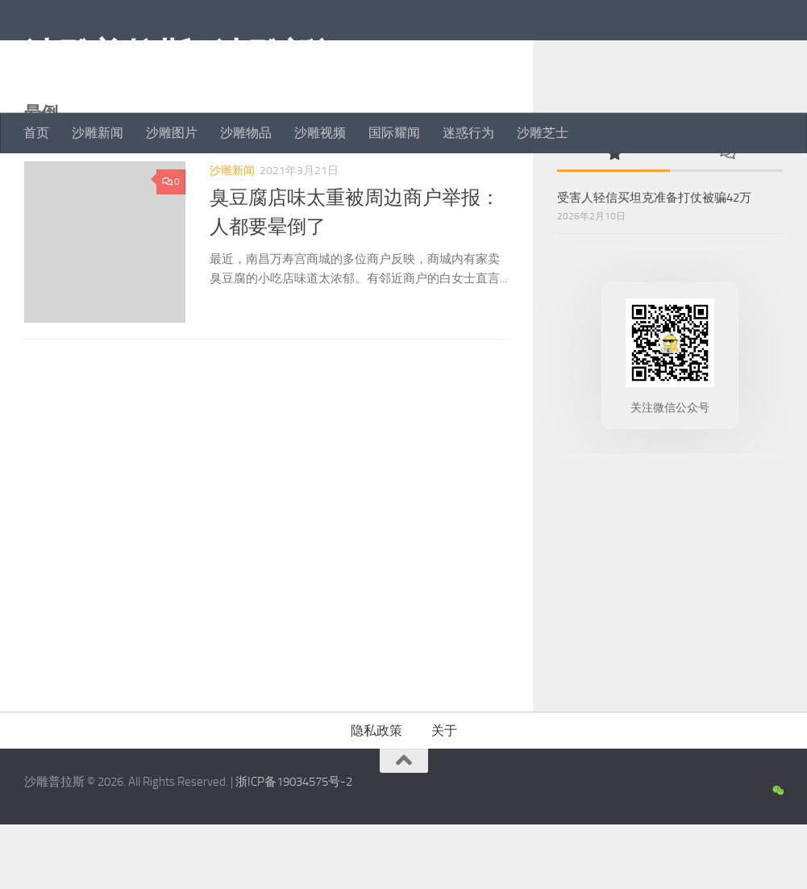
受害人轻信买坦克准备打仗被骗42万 (654, 262)
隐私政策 (376, 795)
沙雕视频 (320, 132)
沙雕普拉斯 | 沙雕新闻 (185, 55)
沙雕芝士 (542, 132)
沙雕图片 (172, 132)
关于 (444, 795)
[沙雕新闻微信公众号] (777, 855)
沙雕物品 (246, 132)
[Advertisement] (670, 643)
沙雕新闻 (97, 132)
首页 (36, 132)
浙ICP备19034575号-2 (293, 846)
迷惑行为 (468, 132)
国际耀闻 (394, 132)
